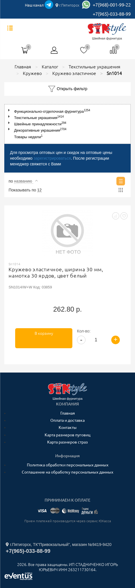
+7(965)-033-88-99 (112, 14)
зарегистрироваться (52, 158)
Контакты (68, 427)
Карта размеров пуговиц (67, 435)
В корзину (44, 333)
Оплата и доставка (67, 420)
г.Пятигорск (67, 5)
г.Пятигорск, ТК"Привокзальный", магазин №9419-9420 (59, 544)
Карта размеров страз (67, 442)
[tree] (67, 124)
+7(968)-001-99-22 (112, 4)
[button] (10, 110)
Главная (67, 413)
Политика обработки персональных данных (67, 465)
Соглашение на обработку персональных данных (67, 472)
